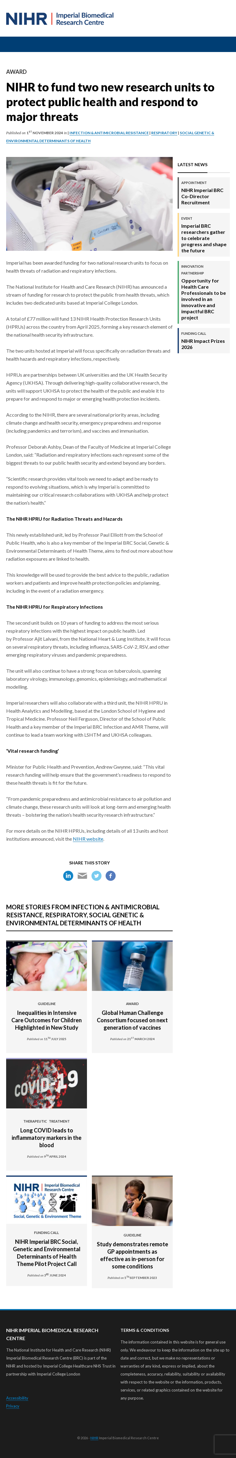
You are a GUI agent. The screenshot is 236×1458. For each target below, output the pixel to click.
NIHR (94, 1438)
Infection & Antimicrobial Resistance (109, 132)
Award (16, 71)
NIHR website (88, 839)
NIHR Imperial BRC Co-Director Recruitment (204, 192)
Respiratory (164, 132)
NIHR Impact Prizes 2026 (204, 340)
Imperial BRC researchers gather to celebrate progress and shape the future (204, 234)
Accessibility (17, 1398)
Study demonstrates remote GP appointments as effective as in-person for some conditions (132, 1251)
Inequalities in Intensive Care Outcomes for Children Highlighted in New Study (46, 1016)
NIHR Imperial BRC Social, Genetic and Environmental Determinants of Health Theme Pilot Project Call (46, 1248)
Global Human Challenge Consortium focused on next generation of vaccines (132, 1016)
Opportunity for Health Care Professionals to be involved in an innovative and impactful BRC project (204, 292)
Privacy (12, 1406)
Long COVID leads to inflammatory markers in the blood (46, 1133)
